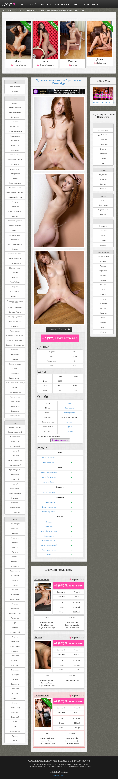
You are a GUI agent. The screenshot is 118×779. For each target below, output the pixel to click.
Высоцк (15, 547)
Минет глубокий (49, 482)
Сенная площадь (15, 364)
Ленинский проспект (15, 211)
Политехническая (15, 321)
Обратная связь (59, 775)
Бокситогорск (15, 524)
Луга (15, 623)
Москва (15, 91)
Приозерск (15, 674)
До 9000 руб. (103, 144)
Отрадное (15, 651)
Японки (103, 332)
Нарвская (14, 249)
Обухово (15, 273)
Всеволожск (15, 538)
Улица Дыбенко (15, 392)
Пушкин (15, 679)
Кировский (15, 451)
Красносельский (15, 465)
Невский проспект (14, 254)
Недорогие (103, 153)
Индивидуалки (62, 4)
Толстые (103, 214)
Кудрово (15, 604)
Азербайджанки (103, 256)
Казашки (103, 280)
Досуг (9, 4)
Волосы (103, 221)
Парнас (15, 287)
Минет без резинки (49, 477)
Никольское (15, 641)
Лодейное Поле (15, 613)
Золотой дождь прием (49, 531)
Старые (103, 189)
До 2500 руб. (103, 135)
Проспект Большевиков (15, 336)
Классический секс (49, 458)
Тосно (15, 726)
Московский (15, 479)
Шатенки (70, 431)
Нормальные (103, 210)
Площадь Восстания (14, 307)
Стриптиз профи (49, 502)
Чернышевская (14, 406)
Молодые (103, 179)
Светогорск (15, 684)
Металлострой (15, 632)
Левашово (15, 608)
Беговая (15, 122)
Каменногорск (15, 571)
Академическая (15, 112)
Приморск (14, 670)
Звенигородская (15, 183)
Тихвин (15, 722)
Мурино (15, 637)
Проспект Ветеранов (14, 340)
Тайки (103, 318)
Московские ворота (15, 244)
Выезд (95, 4)
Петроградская (14, 291)
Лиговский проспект (15, 221)
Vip (103, 163)
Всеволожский (15, 437)
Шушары (15, 736)
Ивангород (15, 566)
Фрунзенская (15, 397)
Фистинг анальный (49, 540)
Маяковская (15, 230)
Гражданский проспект (15, 159)
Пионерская (15, 296)
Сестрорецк (15, 693)
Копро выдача (49, 536)
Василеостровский (15, 432)
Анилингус (48, 526)
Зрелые (103, 184)
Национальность (103, 252)
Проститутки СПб (28, 4)
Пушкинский (15, 503)
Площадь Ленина (15, 312)
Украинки (103, 327)
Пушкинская (15, 350)
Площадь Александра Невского (15, 302)
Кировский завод (15, 188)
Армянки (70, 422)
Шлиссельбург (15, 731)
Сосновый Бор (15, 707)
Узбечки (103, 322)
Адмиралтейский (15, 427)
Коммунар (15, 594)
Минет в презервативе (49, 472)
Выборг (15, 542)
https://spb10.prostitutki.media (103, 102)
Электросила (15, 416)
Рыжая (103, 240)
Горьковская (14, 150)
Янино (15, 740)
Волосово (14, 528)
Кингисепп (15, 575)
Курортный (15, 474)
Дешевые (103, 149)
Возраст (103, 170)
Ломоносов (15, 618)
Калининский (15, 446)
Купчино (15, 202)
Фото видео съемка (49, 550)
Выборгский (15, 441)
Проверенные (45, 4)
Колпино (15, 590)
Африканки (103, 270)
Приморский (14, 498)
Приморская (14, 326)
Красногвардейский (15, 460)
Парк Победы (15, 282)
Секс (103, 125)
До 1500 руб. (103, 130)
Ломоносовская (15, 225)
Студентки (103, 174)
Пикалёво (15, 665)
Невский (15, 484)
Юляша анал (41, 579)
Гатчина (15, 552)
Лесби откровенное (49, 507)
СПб (69, 403)
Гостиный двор (15, 155)
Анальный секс (48, 462)
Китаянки (103, 289)
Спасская (14, 369)
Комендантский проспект (15, 192)
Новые (75, 4)
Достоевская (15, 169)
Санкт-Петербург (15, 87)
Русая (103, 235)
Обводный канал (15, 268)
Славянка (14, 698)
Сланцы (15, 703)
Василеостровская (15, 131)
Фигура (103, 196)
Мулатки (103, 299)
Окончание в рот (49, 492)
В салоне (85, 4)
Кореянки (103, 294)
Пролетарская (15, 331)
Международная (15, 235)
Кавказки (103, 275)
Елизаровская (15, 174)
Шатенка (103, 245)
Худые (69, 426)
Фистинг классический (49, 545)
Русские (103, 308)
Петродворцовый (15, 493)
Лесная (15, 216)
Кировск (15, 585)
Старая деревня (15, 378)
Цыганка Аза (41, 695)
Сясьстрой (15, 717)
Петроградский (14, 488)
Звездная (15, 178)
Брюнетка (103, 231)
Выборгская (15, 145)
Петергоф (15, 660)
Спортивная (15, 373)
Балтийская (15, 117)
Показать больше (59, 329)
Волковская (15, 141)
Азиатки (103, 261)
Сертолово (15, 689)
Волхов (15, 533)
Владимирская (15, 136)
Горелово (15, 557)
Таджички (103, 313)
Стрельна (14, 712)
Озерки (15, 277)
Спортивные (103, 205)
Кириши (15, 580)
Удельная (14, 387)
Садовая (15, 359)
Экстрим (49, 522)
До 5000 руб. (103, 139)
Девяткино (15, 164)
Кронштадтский (15, 470)
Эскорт (48, 554)
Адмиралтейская (15, 108)
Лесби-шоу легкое (48, 511)
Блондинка (103, 226)
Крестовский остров (15, 197)
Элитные (103, 158)
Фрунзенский (15, 507)
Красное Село (15, 599)
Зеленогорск (14, 561)
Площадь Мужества (15, 317)
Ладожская (15, 207)
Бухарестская (15, 126)
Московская (15, 240)
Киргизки (103, 285)
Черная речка (15, 401)
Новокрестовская (15, 258)
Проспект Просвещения (15, 345)
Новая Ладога (15, 646)
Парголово (15, 656)
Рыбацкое (15, 354)
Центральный (15, 512)
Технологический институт (14, 383)
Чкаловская (15, 411)
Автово (15, 103)
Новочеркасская (15, 263)
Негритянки (103, 303)
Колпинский (15, 455)
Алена (38, 637)
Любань (15, 627)
